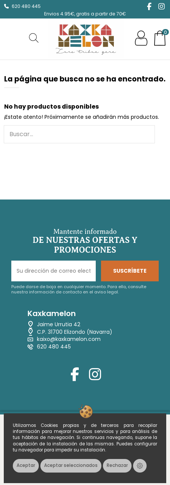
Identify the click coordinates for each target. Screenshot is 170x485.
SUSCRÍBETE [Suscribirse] (130, 271)
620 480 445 (26, 6)
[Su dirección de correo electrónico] (53, 271)
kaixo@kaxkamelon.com (69, 339)
